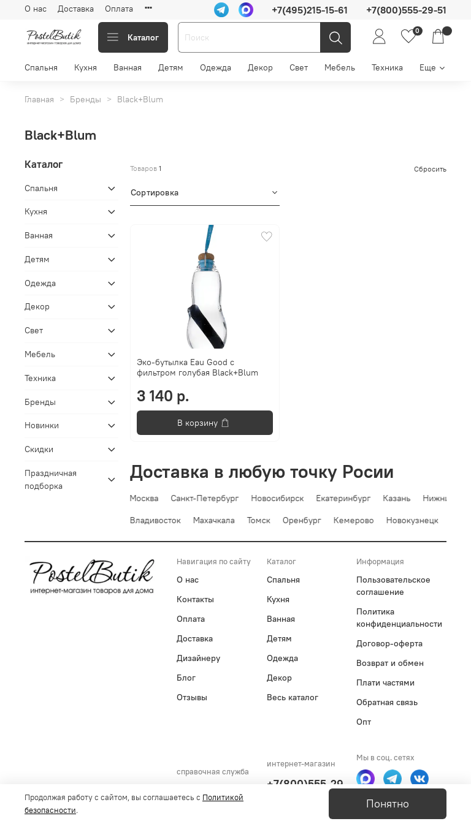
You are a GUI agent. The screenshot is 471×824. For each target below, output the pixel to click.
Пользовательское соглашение (393, 585)
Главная (39, 99)
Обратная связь (387, 702)
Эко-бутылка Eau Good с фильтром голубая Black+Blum (197, 368)
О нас (36, 8)
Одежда (215, 67)
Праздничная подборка (51, 479)
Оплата (119, 8)
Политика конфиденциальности (399, 617)
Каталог (133, 37)
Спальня (41, 67)
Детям (170, 67)
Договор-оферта (389, 643)
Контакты (195, 599)
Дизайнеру (198, 657)
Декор (260, 67)
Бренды (85, 99)
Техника (387, 67)
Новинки (42, 425)
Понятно (387, 804)
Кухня (85, 67)
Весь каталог (292, 697)
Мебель (339, 67)
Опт (363, 721)
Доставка (76, 8)
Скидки (39, 449)
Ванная (127, 67)
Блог (186, 677)
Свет (298, 67)
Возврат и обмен (390, 662)
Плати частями (385, 682)
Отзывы (192, 697)
